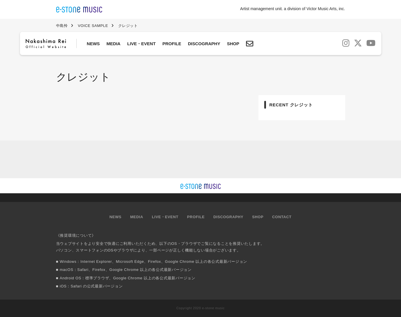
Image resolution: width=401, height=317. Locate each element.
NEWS (93, 43)
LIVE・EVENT (141, 43)
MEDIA (113, 43)
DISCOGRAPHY (204, 43)
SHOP (233, 43)
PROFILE (171, 43)
